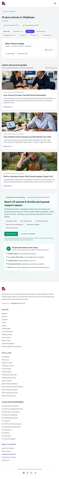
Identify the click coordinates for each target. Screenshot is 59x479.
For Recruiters (6, 430)
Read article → (8, 107)
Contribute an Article (9, 457)
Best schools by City (8, 396)
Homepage (5, 357)
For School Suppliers (9, 439)
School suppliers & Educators (11, 346)
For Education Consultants (11, 412)
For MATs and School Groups (11, 424)
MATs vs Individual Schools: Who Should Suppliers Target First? (28, 176)
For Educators (6, 436)
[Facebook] (24, 473)
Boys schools (6, 340)
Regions (4, 313)
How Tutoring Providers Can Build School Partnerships (25, 95)
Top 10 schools (7, 381)
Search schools (7, 363)
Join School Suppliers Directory (12, 409)
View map (6, 31)
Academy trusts (7, 334)
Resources (5, 360)
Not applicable (9, 35)
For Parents (5, 433)
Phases (4, 325)
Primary (35, 35)
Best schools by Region (9, 384)
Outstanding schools (9, 378)
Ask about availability (28, 234)
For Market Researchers (10, 418)
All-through (41, 31)
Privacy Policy (6, 451)
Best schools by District (10, 390)
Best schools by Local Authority (12, 387)
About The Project (8, 448)
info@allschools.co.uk (17, 303)
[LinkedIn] (31, 473)
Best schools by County (10, 393)
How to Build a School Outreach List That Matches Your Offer (27, 137)
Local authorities (7, 331)
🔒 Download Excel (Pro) (30, 25)
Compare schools (8, 366)
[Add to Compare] (49, 50)
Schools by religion (8, 343)
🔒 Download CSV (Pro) (11, 25)
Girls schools (6, 337)
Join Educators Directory (10, 406)
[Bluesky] (35, 473)
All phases (18, 31)
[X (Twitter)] (27, 473)
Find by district (7, 372)
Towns (4, 322)
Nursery (23, 35)
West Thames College (14, 43)
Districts (4, 316)
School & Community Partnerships (14, 92)
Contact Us (5, 460)
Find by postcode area (9, 375)
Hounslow (11, 54)
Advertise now (11, 234)
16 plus (30, 31)
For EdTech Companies (9, 415)
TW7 (26, 54)
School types (6, 328)
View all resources (51, 68)
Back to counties (8, 11)
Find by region (6, 369)
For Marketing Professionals (11, 427)
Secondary (48, 35)
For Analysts (6, 421)
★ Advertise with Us (9, 454)
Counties (5, 319)
